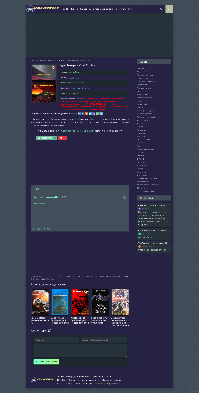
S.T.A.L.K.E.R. (142, 165)
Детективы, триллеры (146, 81)
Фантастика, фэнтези (80, 88)
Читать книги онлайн (102, 9)
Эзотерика (141, 143)
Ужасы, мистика (143, 140)
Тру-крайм (141, 72)
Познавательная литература (148, 178)
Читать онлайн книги (88, 380)
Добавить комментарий (46, 362)
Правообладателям (102, 376)
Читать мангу (125, 9)
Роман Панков (78, 83)
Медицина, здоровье (145, 114)
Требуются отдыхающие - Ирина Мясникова (153, 243)
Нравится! (47, 138)
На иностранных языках (146, 191)
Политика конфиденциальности (73, 376)
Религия (140, 156)
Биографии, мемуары (145, 111)
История (140, 101)
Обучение (141, 188)
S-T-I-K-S (140, 159)
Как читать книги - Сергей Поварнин (153, 205)
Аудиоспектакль (143, 120)
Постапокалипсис (144, 98)
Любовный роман (144, 69)
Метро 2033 (142, 104)
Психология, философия (147, 117)
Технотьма (141, 175)
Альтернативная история (147, 185)
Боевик (140, 123)
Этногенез (141, 172)
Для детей (141, 133)
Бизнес (140, 127)
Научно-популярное (145, 149)
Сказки (140, 153)
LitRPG (139, 91)
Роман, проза (142, 78)
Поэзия (140, 146)
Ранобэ (140, 107)
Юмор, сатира (142, 94)
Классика (141, 136)
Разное (140, 169)
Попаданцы (141, 130)
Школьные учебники (112, 380)
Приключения (142, 85)
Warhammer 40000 (144, 182)
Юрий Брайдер (73, 77)
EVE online (141, 162)
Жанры (83, 9)
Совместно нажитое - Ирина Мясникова (153, 230)
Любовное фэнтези (145, 75)
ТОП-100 (70, 9)
